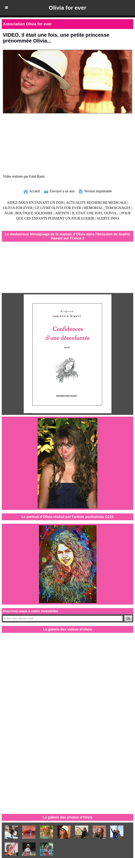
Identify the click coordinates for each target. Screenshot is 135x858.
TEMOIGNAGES (117, 208)
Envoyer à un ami (59, 191)
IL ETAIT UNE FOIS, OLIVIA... (95, 213)
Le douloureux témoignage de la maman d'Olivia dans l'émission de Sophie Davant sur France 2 (67, 236)
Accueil (31, 191)
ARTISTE (62, 213)
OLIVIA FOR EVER (18, 208)
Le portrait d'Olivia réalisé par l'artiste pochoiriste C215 (67, 516)
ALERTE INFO (107, 218)
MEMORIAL (93, 208)
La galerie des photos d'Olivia (67, 817)
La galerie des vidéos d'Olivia (67, 629)
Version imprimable (95, 191)
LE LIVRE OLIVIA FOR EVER (58, 208)
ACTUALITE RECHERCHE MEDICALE (96, 202)
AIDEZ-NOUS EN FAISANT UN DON (35, 202)
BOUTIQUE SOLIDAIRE (34, 213)
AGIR (8, 213)
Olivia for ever (67, 8)
